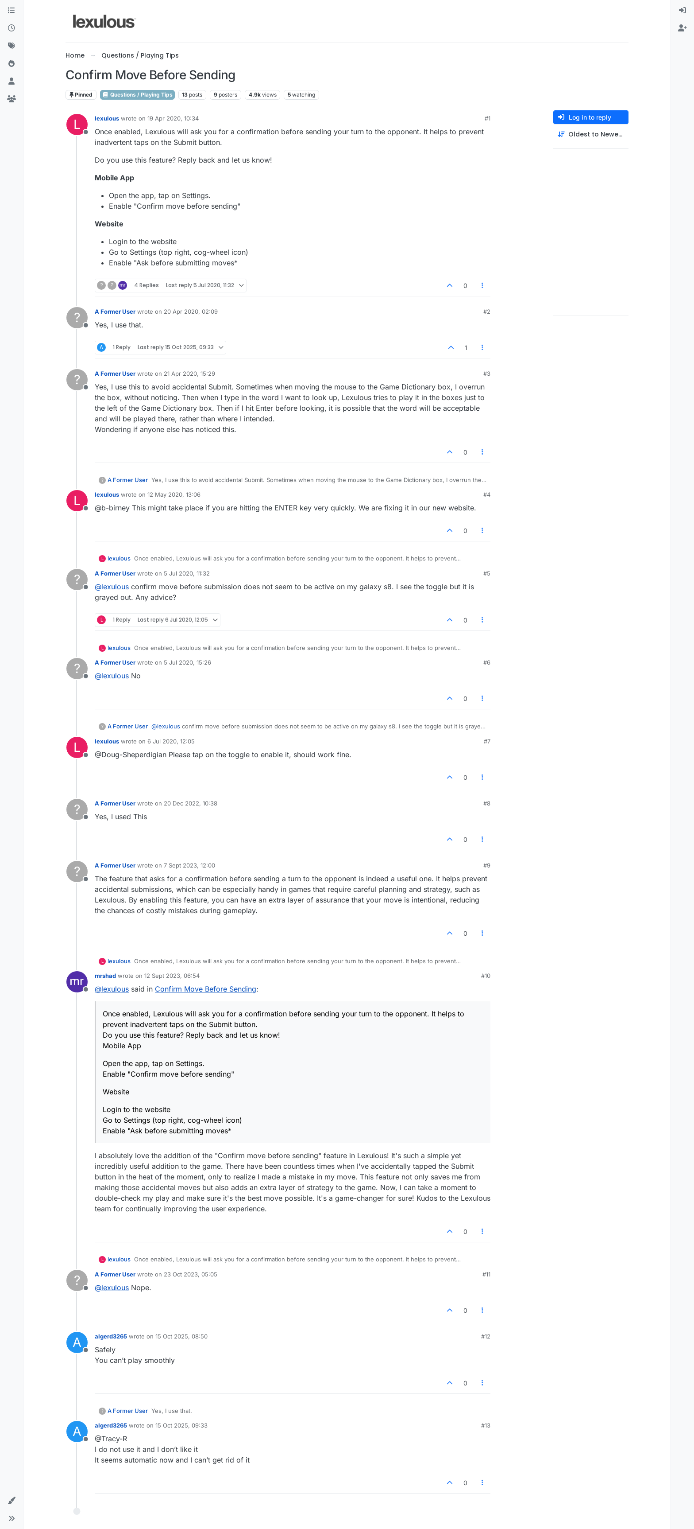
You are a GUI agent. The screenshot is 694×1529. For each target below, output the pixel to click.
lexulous (107, 118)
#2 (486, 311)
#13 (485, 1425)
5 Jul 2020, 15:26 (187, 662)
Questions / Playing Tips (137, 94)
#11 (486, 1274)
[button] (11, 1501)
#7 (487, 741)
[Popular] (11, 64)
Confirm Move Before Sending (205, 988)
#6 (486, 662)
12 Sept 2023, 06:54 (172, 975)
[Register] (682, 28)
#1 (487, 118)
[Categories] (11, 11)
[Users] (11, 81)
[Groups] (11, 99)
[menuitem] (682, 11)
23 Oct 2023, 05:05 (190, 1274)
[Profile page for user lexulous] (77, 124)
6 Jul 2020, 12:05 (171, 741)
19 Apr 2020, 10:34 (173, 118)
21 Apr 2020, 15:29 (189, 373)
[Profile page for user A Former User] (77, 317)
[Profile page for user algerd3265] (77, 1342)
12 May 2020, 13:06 (173, 494)
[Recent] (11, 28)
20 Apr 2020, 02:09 (191, 311)
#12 (485, 1336)
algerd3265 (111, 1336)
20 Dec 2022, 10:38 (190, 803)
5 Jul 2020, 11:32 (187, 573)
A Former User (115, 311)
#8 (486, 803)
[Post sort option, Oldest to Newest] (590, 134)
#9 (486, 865)
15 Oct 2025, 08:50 (181, 1336)
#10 (485, 975)
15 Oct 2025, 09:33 (181, 1425)
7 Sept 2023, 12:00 (189, 865)
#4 (486, 494)
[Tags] (11, 46)
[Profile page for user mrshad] (77, 981)
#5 (486, 573)
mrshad (105, 975)
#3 (486, 373)
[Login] (682, 11)
